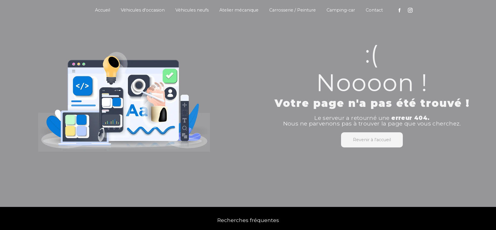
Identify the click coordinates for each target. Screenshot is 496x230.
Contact (374, 10)
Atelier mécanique (239, 10)
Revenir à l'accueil (372, 139)
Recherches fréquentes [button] (248, 220)
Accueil (102, 10)
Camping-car (341, 10)
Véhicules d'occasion (143, 10)
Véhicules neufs (192, 10)
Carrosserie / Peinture (292, 10)
